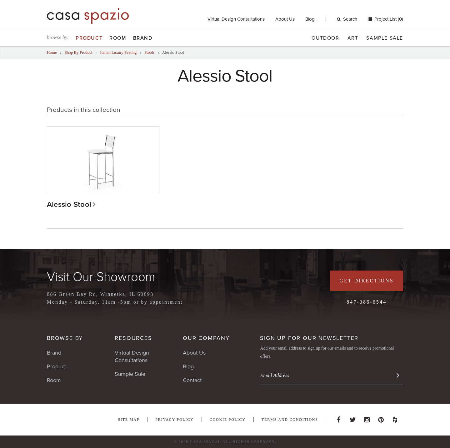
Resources (133, 338)
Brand (142, 38)
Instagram (367, 418)
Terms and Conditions (290, 419)
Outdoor (325, 38)
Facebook (338, 418)
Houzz (395, 418)
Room (117, 38)
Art (353, 38)
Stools (149, 52)
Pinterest (381, 418)
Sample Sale (384, 38)
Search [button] (347, 19)
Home (52, 52)
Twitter (353, 418)
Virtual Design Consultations (236, 19)
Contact (192, 380)
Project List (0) (388, 19)
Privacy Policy (174, 419)
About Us (285, 19)
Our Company (206, 338)
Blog (310, 19)
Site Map (128, 419)
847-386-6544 (366, 302)
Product (89, 38)
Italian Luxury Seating (118, 52)
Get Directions (366, 280)
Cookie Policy (228, 419)
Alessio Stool (69, 204)
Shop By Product (78, 52)
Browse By (65, 338)
